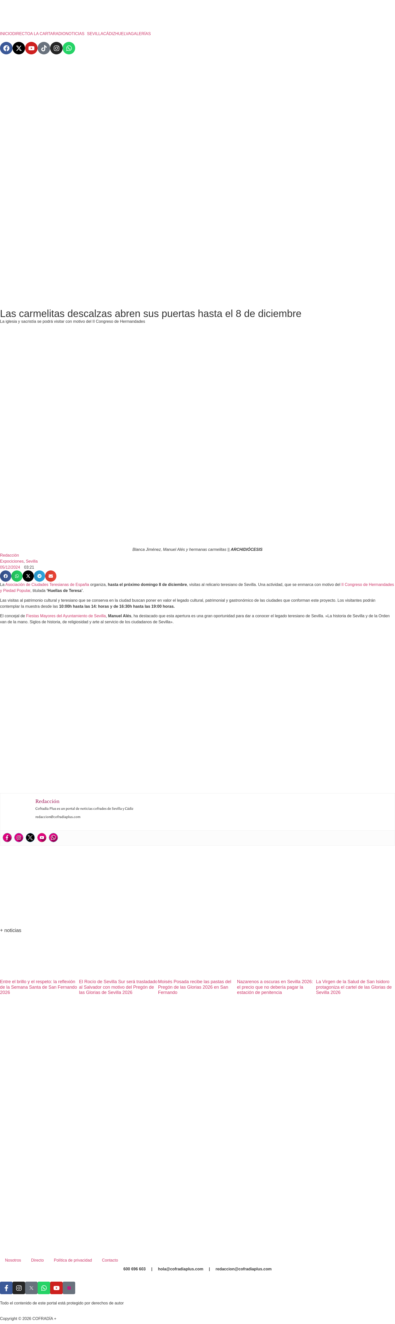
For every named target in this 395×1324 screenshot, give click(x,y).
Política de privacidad (73, 1260)
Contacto (110, 1260)
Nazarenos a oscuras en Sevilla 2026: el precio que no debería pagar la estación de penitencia (275, 987)
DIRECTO (21, 34)
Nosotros (13, 1260)
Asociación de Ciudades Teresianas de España (47, 584)
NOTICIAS (74, 34)
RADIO (59, 34)
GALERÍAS (141, 34)
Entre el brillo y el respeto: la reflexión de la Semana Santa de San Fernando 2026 (38, 987)
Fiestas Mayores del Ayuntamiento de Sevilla (66, 616)
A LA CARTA (41, 34)
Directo (37, 1260)
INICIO (6, 34)
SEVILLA (95, 34)
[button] (76, 34)
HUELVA (123, 34)
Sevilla (32, 561)
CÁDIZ (109, 34)
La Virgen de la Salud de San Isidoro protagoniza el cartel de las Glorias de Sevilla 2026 (354, 987)
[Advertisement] (197, 265)
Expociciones (12, 561)
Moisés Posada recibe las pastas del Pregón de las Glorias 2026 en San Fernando (194, 987)
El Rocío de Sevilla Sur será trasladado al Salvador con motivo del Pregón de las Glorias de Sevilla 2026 (118, 987)
